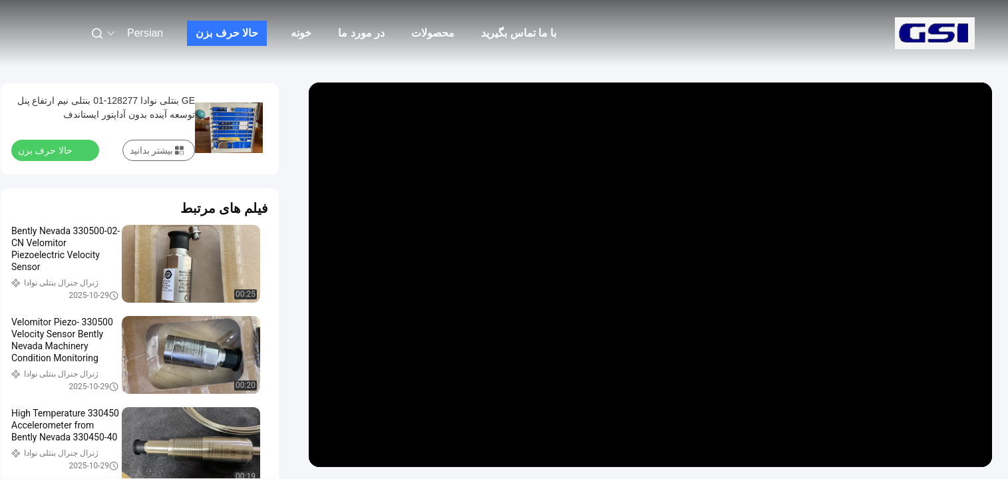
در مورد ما (361, 33)
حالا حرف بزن (227, 33)
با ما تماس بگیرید (518, 33)
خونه (301, 33)
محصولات (432, 33)
